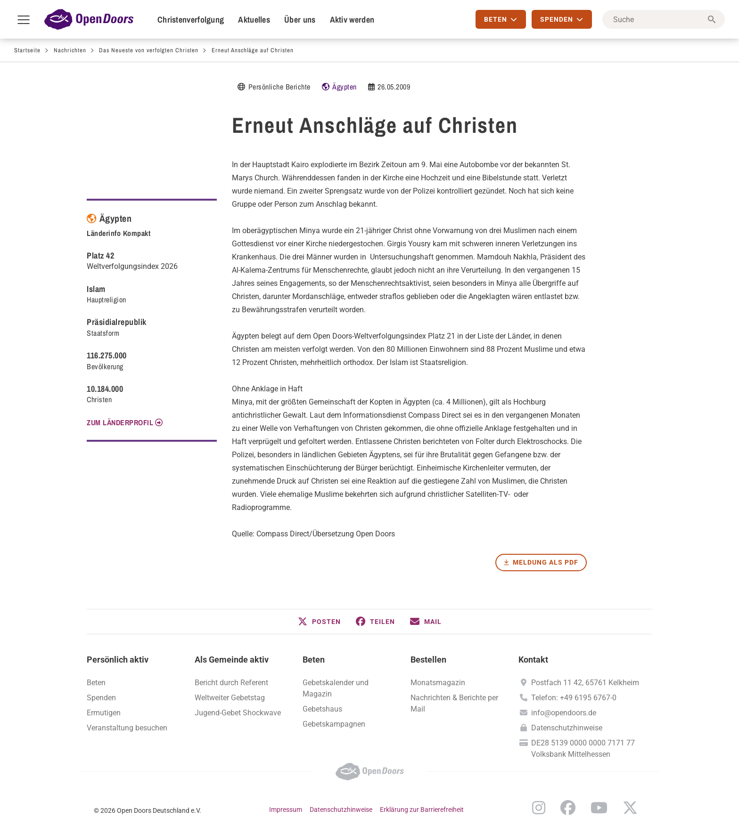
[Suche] (663, 19)
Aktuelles (254, 19)
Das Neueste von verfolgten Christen (148, 50)
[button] (319, 621)
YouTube (599, 807)
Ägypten (344, 86)
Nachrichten (70, 50)
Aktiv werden (352, 19)
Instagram (539, 807)
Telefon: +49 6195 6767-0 (573, 697)
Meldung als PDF (545, 562)
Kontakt (533, 659)
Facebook (568, 807)
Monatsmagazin (438, 682)
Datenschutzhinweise (566, 727)
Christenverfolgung (190, 19)
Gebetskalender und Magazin (336, 688)
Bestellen (428, 659)
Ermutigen (104, 712)
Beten (314, 659)
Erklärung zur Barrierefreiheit (422, 809)
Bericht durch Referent (231, 682)
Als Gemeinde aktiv (232, 659)
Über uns (299, 19)
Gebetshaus (322, 708)
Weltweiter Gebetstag (230, 697)
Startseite (27, 50)
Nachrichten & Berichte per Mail (454, 703)
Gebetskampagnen (334, 724)
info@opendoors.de (563, 712)
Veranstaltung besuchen (127, 727)
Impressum (285, 809)
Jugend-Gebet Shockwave (238, 712)
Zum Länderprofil (120, 422)
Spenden (101, 697)
